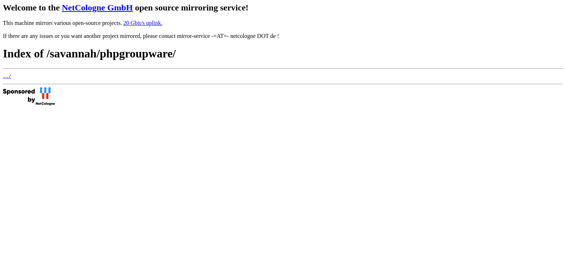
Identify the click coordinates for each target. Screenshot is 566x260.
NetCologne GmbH (97, 7)
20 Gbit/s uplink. (142, 23)
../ (7, 77)
